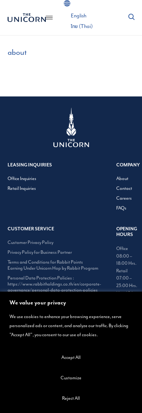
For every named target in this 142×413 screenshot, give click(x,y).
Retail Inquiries (22, 188)
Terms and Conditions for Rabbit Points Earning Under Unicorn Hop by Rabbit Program (53, 265)
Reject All (71, 398)
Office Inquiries (22, 178)
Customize (71, 378)
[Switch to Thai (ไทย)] (82, 26)
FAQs (121, 208)
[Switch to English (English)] (78, 16)
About (122, 178)
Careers (124, 198)
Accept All (71, 357)
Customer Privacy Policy (30, 242)
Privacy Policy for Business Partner (40, 252)
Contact (124, 188)
